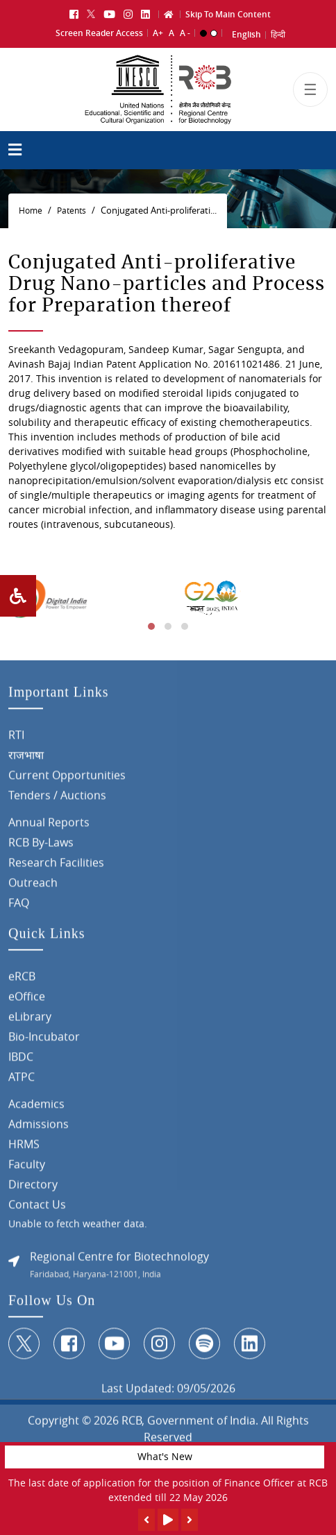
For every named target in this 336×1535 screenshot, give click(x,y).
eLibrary (29, 1021)
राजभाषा (26, 759)
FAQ (18, 907)
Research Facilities (56, 867)
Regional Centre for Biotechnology (119, 1261)
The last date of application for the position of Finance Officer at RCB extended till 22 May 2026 (168, 1490)
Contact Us (37, 1209)
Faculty (26, 1168)
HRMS (24, 1148)
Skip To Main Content (228, 12)
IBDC (20, 1061)
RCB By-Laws (41, 847)
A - (185, 31)
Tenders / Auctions (57, 799)
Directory (33, 1189)
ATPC (21, 1081)
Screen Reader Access (99, 31)
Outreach (33, 887)
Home (30, 210)
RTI (16, 739)
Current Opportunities (67, 779)
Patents (71, 210)
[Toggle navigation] (310, 94)
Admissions (38, 1128)
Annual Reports (49, 826)
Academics (36, 1108)
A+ (158, 31)
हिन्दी (278, 33)
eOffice (26, 1001)
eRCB (21, 980)
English (246, 33)
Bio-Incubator (44, 1041)
